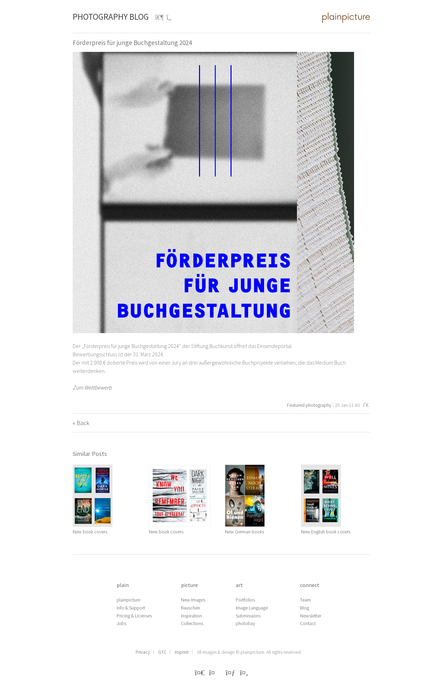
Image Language (252, 608)
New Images (193, 600)
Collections (192, 623)
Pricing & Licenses (134, 616)
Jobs (121, 623)
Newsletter (310, 616)
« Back (81, 423)
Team (305, 600)
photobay (245, 623)
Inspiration (191, 616)
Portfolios (245, 600)
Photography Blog (111, 16)
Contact (308, 623)
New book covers (90, 532)
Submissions (248, 616)
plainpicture (128, 600)
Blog (304, 608)
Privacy (143, 652)
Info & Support (131, 608)
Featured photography (309, 405)
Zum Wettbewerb (93, 387)
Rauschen (190, 608)
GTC (162, 652)
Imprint (182, 652)
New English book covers (326, 532)
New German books (244, 532)
